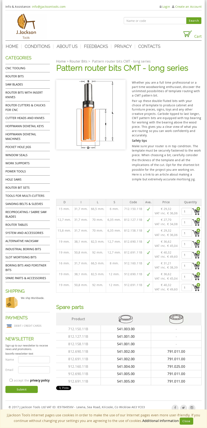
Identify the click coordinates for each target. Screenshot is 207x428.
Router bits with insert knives (24, 94)
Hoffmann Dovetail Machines (20, 136)
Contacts (149, 46)
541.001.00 (126, 336)
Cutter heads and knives (24, 118)
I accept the (29, 380)
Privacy (123, 46)
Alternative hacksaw (21, 241)
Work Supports (17, 163)
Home (12, 46)
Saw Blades (14, 84)
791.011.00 (176, 351)
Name (9, 359)
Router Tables (16, 225)
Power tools (15, 171)
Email (9, 370)
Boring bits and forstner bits (25, 267)
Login (165, 7)
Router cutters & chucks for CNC (25, 107)
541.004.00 (126, 366)
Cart (192, 34)
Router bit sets (17, 188)
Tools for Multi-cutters (24, 196)
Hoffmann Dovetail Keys (24, 126)
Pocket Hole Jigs (18, 147)
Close (186, 421)
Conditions (37, 46)
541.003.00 (126, 329)
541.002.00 (126, 351)
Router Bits (14, 76)
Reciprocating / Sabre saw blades (26, 214)
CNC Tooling (15, 68)
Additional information (160, 420)
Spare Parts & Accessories (25, 278)
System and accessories (24, 233)
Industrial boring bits (23, 249)
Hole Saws (13, 179)
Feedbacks (96, 46)
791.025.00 (176, 366)
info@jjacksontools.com (49, 7)
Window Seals (16, 155)
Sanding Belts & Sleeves (24, 204)
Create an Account (187, 7)
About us (67, 46)
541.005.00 (126, 374)
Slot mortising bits (21, 257)
